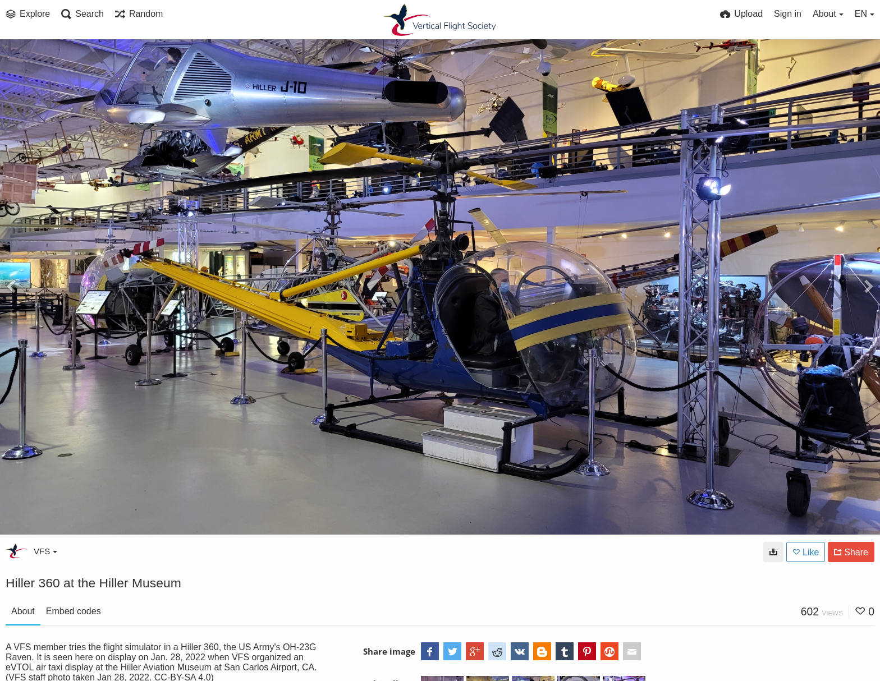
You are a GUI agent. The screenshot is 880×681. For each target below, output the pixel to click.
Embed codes (73, 611)
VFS (45, 551)
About (23, 611)
